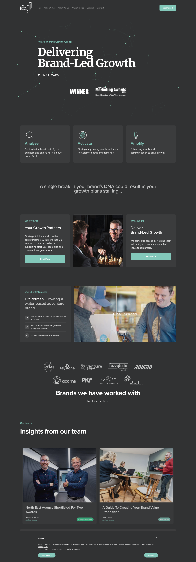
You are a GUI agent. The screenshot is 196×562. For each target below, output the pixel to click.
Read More (45, 259)
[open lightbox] (49, 74)
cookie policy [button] (43, 547)
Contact (100, 8)
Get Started (167, 8)
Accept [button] (151, 555)
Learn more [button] (47, 555)
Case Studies (78, 8)
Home (38, 8)
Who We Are (49, 8)
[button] (157, 537)
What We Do (63, 8)
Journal (90, 8)
